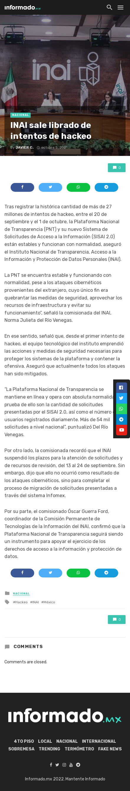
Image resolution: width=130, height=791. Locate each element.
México (49, 602)
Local (45, 741)
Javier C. (25, 147)
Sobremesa (21, 749)
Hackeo (21, 602)
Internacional (99, 741)
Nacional (20, 115)
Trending (49, 749)
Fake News (110, 749)
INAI (35, 602)
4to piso (24, 741)
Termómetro (79, 749)
